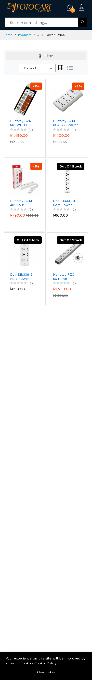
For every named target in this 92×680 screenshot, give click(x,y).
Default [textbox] (30, 68)
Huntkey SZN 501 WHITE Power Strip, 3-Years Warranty (23, 123)
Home (8, 35)
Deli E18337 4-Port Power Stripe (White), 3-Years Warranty (65, 203)
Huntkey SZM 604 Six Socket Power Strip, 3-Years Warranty (66, 123)
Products (24, 35)
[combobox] (37, 68)
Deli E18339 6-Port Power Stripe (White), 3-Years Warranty (22, 276)
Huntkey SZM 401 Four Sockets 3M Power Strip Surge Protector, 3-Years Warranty (22, 203)
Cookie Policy (45, 663)
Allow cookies (46, 672)
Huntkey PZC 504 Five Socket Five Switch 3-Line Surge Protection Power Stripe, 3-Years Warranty (64, 276)
